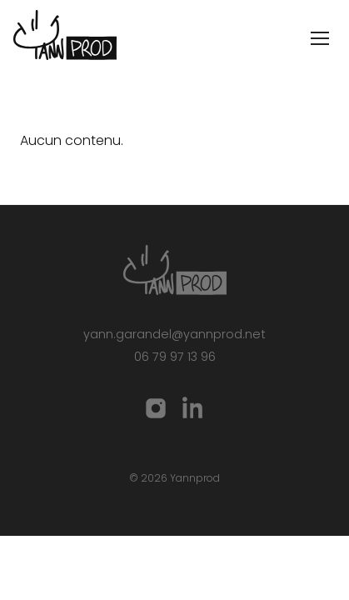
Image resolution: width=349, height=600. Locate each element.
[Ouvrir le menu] (320, 38)
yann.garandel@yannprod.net (174, 334)
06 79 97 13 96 (175, 356)
